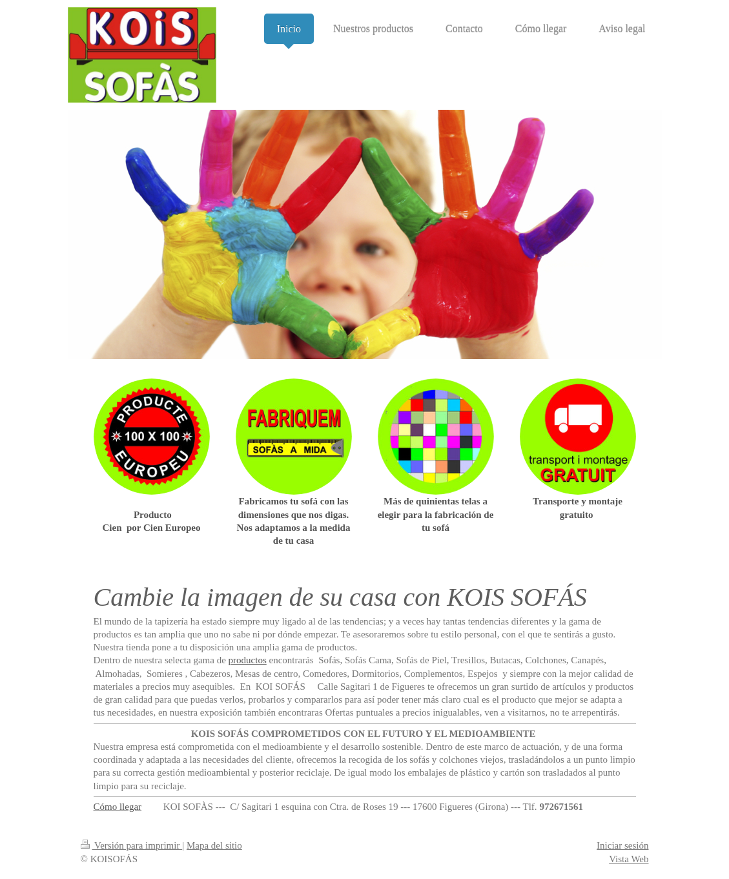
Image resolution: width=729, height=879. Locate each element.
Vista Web (628, 859)
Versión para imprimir (132, 845)
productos (248, 660)
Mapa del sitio (214, 845)
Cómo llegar (118, 806)
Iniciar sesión (622, 845)
